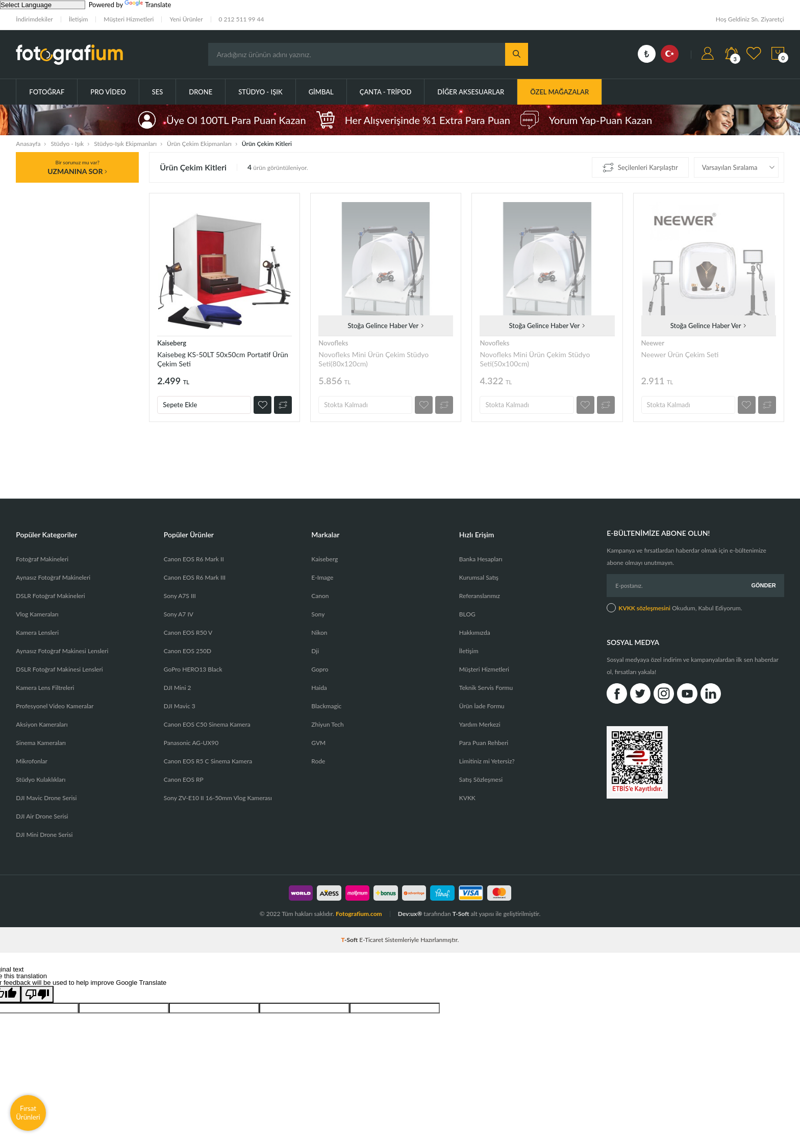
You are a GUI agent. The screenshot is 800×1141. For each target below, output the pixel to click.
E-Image (322, 577)
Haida (319, 687)
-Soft (350, 940)
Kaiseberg (171, 343)
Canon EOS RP (184, 779)
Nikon (319, 632)
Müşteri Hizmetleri (129, 19)
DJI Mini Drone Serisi (44, 834)
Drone (200, 92)
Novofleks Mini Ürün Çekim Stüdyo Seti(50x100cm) (535, 359)
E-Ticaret (371, 940)
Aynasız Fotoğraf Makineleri (53, 577)
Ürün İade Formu (482, 706)
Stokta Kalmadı (345, 405)
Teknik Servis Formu (486, 687)
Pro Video (108, 92)
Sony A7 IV (178, 614)
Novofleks (333, 343)
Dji (315, 651)
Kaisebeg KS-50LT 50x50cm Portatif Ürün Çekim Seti (222, 359)
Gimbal (321, 92)
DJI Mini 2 (177, 687)
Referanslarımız (479, 596)
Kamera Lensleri (37, 632)
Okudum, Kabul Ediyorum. (674, 607)
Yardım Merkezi (480, 724)
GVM (318, 743)
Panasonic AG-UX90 (191, 743)
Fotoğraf (46, 92)
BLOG (467, 614)
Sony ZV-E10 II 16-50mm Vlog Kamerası (218, 798)
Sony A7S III (180, 596)
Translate (147, 5)
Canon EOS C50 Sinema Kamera (207, 724)
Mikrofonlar (31, 761)
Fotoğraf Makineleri (42, 559)
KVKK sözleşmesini (644, 608)
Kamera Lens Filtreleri (45, 687)
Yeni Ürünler (186, 19)
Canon (320, 596)
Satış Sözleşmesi (481, 779)
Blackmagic (326, 706)
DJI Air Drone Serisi (42, 816)
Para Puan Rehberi (483, 743)
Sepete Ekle (180, 405)
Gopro (319, 669)
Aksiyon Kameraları (41, 724)
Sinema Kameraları (41, 743)
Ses (157, 92)
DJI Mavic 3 (179, 706)
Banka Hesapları (481, 559)
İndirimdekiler (34, 19)
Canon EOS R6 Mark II (194, 559)
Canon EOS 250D (187, 651)
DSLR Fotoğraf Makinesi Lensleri (59, 669)
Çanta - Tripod (386, 92)
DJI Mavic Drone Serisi (46, 798)
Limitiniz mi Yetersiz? (487, 761)
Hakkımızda (474, 632)
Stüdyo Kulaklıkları (40, 779)
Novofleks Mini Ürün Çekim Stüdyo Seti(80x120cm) (373, 359)
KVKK (467, 798)
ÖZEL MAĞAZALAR (559, 92)
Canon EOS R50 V (188, 632)
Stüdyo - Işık (260, 92)
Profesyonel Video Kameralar (54, 706)
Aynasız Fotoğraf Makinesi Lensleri (62, 651)
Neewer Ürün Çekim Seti (680, 354)
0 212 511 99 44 (241, 19)
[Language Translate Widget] (42, 5)
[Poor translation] (37, 994)
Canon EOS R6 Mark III (195, 577)
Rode (318, 761)
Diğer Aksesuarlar (470, 92)
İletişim (78, 19)
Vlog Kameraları (37, 614)
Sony (317, 614)
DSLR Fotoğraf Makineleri (50, 596)
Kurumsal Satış (478, 577)
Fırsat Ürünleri (28, 1112)
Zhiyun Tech (327, 724)
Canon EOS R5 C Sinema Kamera (208, 761)
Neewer (652, 343)
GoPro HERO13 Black (193, 669)
